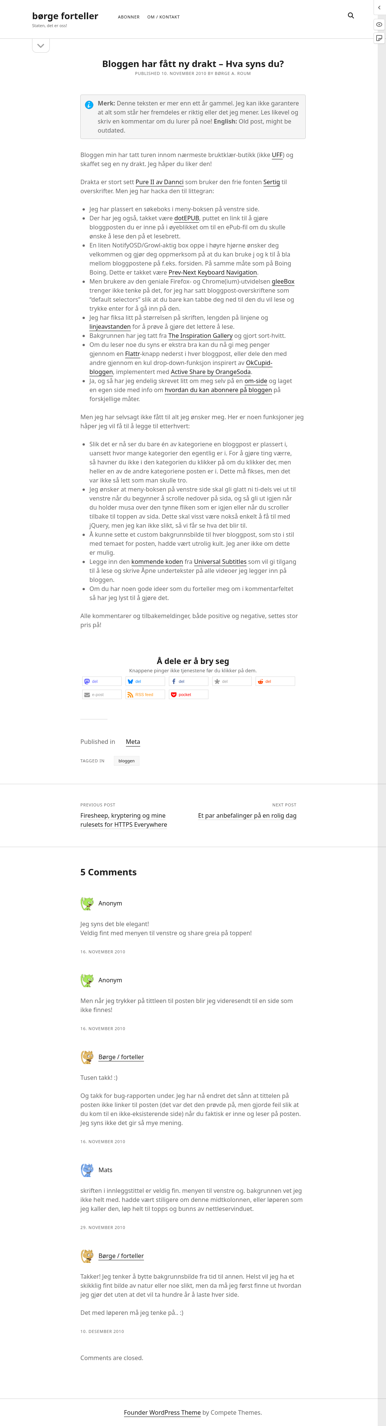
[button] (102, 681)
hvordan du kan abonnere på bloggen (218, 390)
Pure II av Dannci (160, 182)
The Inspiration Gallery (200, 335)
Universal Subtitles (220, 561)
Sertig (271, 182)
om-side (256, 381)
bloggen (127, 760)
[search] (351, 16)
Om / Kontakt (163, 17)
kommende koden (157, 561)
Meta (133, 741)
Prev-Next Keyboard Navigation (212, 272)
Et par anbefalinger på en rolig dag (247, 815)
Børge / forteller (121, 1057)
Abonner (129, 17)
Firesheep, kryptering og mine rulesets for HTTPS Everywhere (123, 820)
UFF (277, 155)
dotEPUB (186, 218)
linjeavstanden (109, 326)
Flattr (132, 354)
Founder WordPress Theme (162, 1412)
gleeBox (283, 281)
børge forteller (65, 15)
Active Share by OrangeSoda (211, 372)
